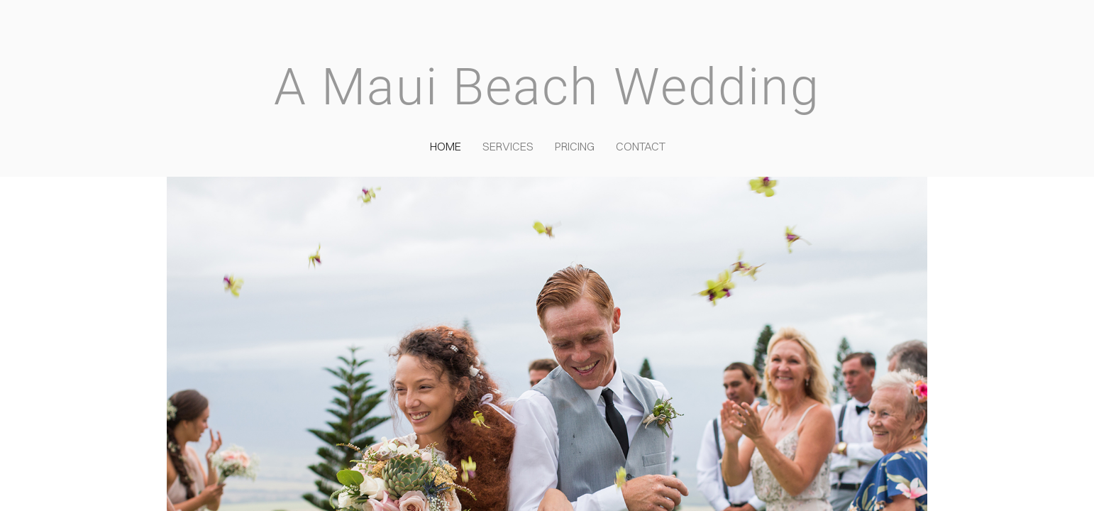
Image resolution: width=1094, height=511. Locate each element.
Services (508, 146)
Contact (640, 146)
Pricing (575, 146)
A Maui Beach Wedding (547, 87)
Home (445, 146)
